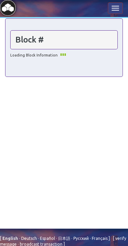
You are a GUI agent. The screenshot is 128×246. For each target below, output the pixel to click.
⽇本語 (63, 238)
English (10, 238)
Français (99, 238)
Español (47, 238)
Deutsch (28, 238)
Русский (80, 238)
